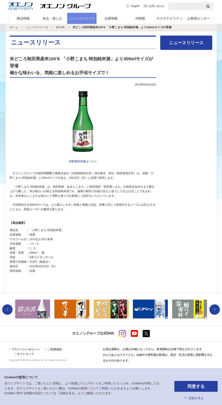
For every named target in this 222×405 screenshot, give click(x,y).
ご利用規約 (55, 349)
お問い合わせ (156, 6)
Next (214, 309)
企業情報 (111, 18)
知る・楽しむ (52, 18)
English (135, 6)
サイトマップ (25, 354)
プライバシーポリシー (25, 349)
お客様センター (198, 18)
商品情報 (23, 18)
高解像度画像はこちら (83, 161)
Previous (7, 309)
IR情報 (140, 18)
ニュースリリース (82, 18)
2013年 (60, 27)
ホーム (14, 27)
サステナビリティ (170, 18)
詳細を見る (196, 398)
